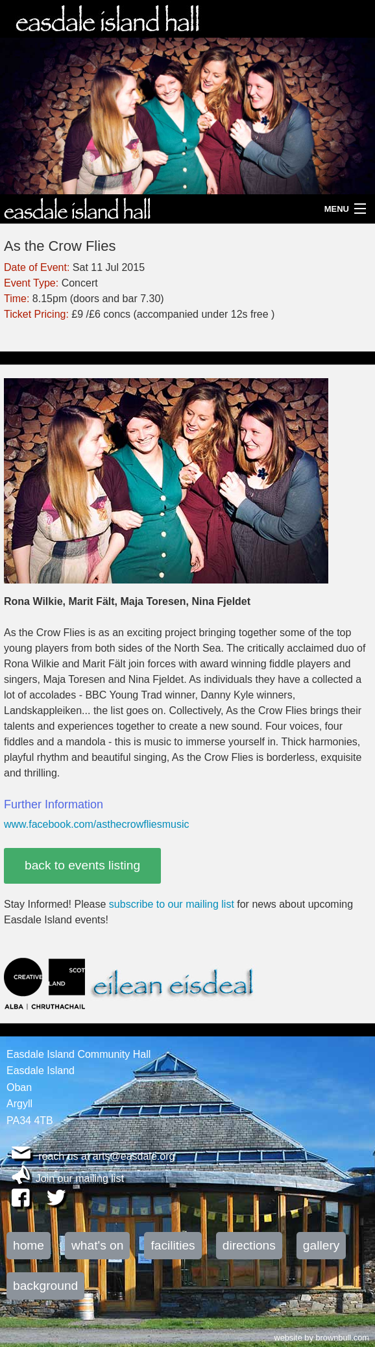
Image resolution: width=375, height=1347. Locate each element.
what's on (97, 1245)
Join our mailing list (80, 1178)
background (45, 1285)
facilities (173, 1245)
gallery (321, 1245)
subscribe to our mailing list (171, 904)
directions (249, 1245)
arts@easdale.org (134, 1156)
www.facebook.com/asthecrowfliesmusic (96, 824)
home (28, 1245)
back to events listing (82, 865)
